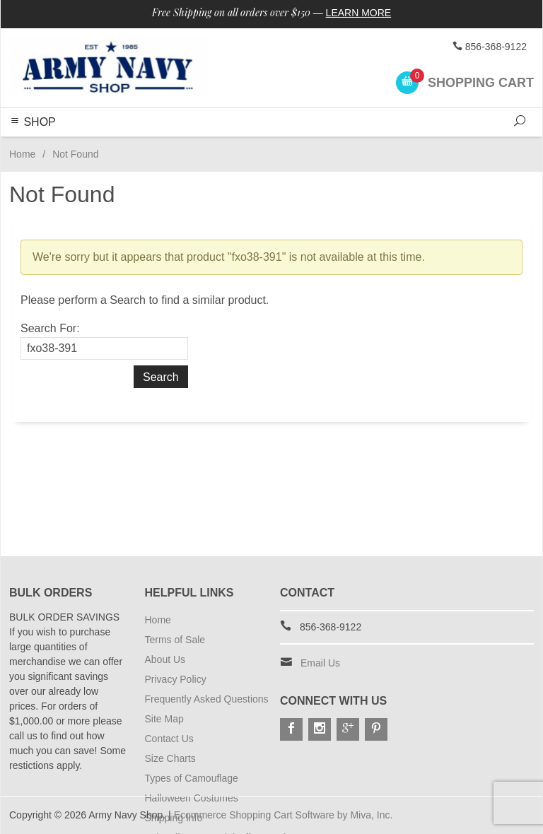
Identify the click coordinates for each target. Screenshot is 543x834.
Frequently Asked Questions (207, 699)
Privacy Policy (175, 679)
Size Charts (170, 758)
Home (22, 154)
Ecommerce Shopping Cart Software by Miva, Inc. (283, 815)
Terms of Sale (175, 639)
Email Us (320, 663)
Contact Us (169, 738)
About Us (165, 659)
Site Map (164, 718)
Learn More (359, 12)
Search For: (50, 328)
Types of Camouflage (191, 778)
